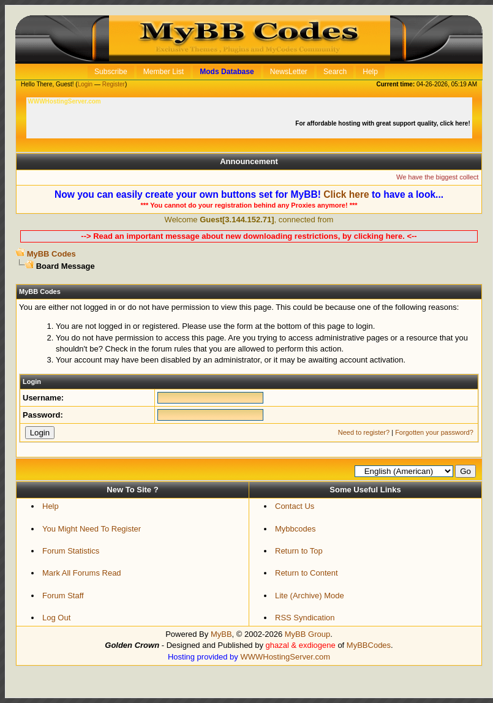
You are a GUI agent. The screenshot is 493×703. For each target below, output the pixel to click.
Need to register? (364, 432)
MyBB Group (307, 634)
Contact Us (294, 506)
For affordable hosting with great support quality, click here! (383, 123)
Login (85, 84)
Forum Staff (63, 595)
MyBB (221, 634)
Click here (346, 194)
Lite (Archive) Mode (309, 595)
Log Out (56, 617)
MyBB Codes (51, 253)
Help (50, 506)
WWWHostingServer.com (285, 656)
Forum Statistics (70, 550)
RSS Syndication (305, 617)
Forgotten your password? (434, 432)
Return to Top (299, 550)
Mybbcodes (295, 528)
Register (113, 84)
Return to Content (306, 572)
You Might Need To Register (91, 528)
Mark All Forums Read (81, 572)
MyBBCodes (369, 645)
